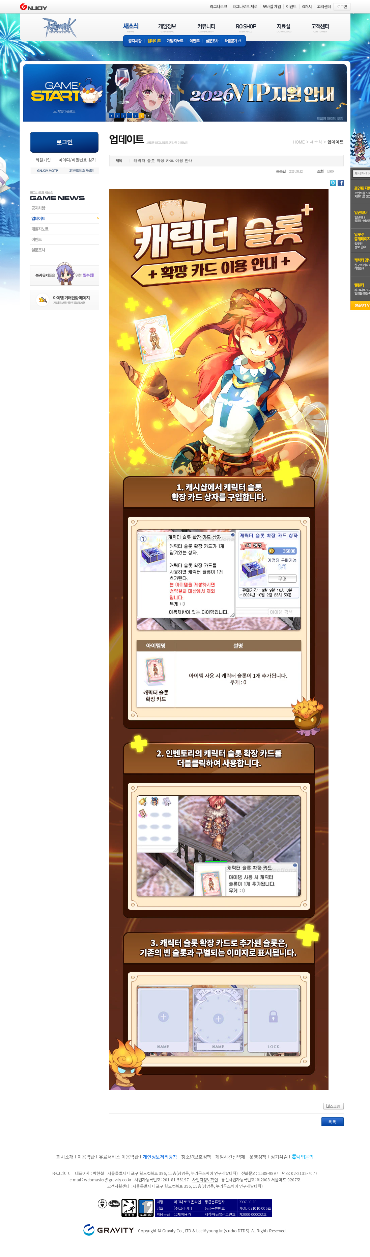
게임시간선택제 (230, 1156)
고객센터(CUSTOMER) (320, 27)
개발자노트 (175, 41)
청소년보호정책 (196, 1156)
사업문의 (305, 1156)
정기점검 (279, 1156)
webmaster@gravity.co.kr (107, 1179)
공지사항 (134, 41)
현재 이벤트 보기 (148, 115)
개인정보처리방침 (160, 1156)
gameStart (64, 86)
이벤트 (195, 41)
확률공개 (234, 41)
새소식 (316, 142)
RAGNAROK (59, 28)
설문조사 (212, 41)
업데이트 (154, 41)
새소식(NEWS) (131, 27)
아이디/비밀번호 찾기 (76, 159)
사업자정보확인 (205, 1179)
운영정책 (257, 1156)
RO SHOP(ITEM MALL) (246, 27)
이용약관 (86, 1156)
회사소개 (65, 1156)
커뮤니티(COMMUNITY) (206, 27)
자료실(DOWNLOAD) (283, 27)
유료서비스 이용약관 (119, 1156)
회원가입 (43, 159)
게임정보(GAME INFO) (167, 27)
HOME (299, 142)
